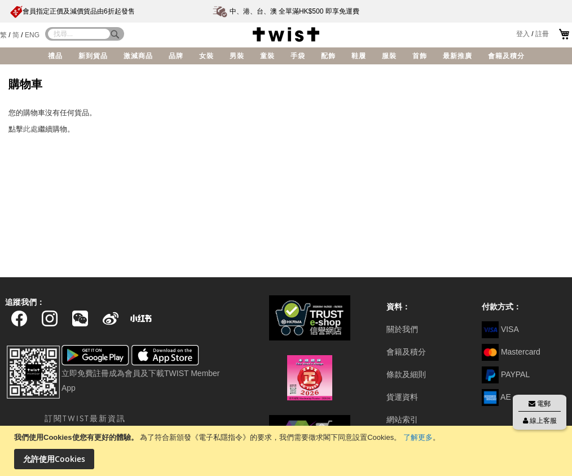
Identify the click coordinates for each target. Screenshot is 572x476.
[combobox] (79, 34)
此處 (30, 129)
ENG (32, 35)
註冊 (542, 34)
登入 (523, 34)
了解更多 (418, 437)
